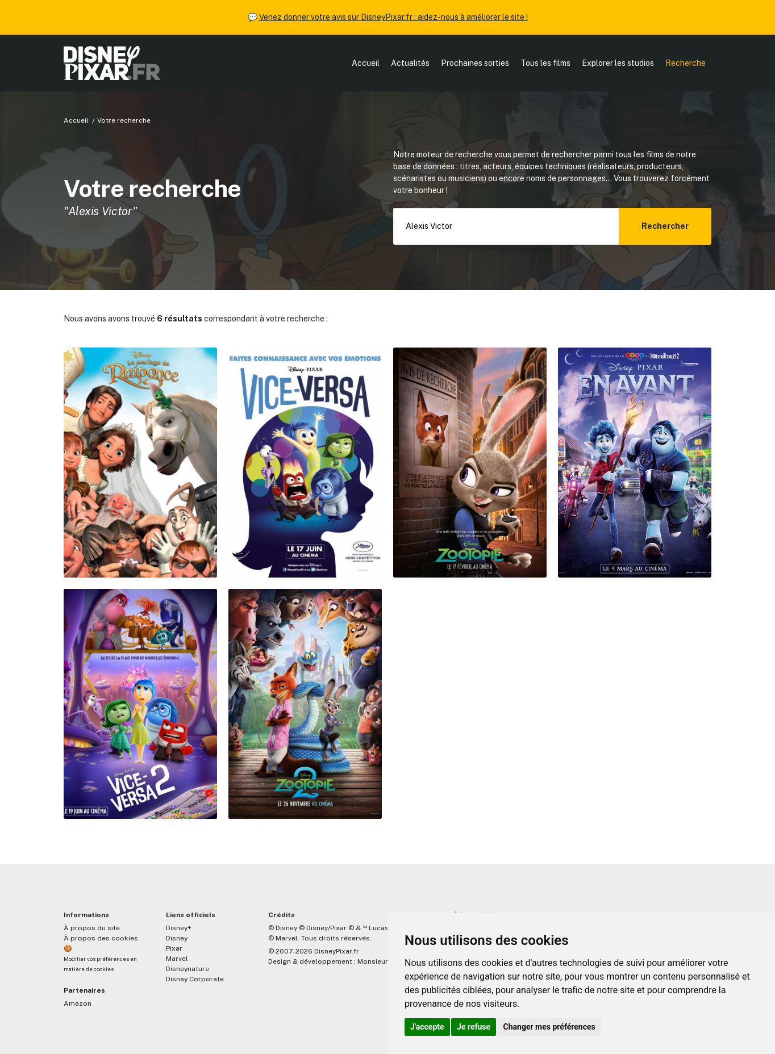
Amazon (77, 1003)
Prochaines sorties (475, 63)
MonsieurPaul (379, 961)
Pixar (174, 948)
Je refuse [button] (473, 1026)
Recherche (685, 63)
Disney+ (178, 928)
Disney (177, 938)
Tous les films (545, 63)
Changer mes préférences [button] (549, 1026)
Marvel (177, 959)
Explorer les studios (618, 63)
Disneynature (187, 969)
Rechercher (665, 226)
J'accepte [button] (427, 1026)
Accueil (366, 63)
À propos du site (92, 928)
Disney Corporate (195, 979)
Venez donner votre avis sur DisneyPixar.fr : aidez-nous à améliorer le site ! (393, 17)
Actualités (410, 63)
